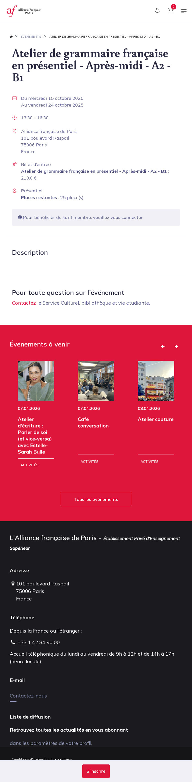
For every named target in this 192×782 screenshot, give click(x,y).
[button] (96, 771)
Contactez (24, 303)
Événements (31, 36)
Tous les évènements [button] (96, 499)
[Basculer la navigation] (184, 13)
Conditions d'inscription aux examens (42, 759)
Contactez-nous (28, 695)
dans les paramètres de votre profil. (51, 743)
